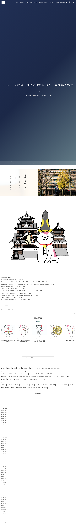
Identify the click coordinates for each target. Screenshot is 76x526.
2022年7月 (2, 493)
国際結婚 (10, 384)
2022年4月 (2, 499)
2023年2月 (2, 478)
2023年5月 (2, 472)
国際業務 (55, 382)
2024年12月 (3, 433)
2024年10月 (3, 437)
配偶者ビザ (68, 382)
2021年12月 (3, 507)
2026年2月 (2, 404)
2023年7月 (2, 468)
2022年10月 (3, 486)
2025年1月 (2, 431)
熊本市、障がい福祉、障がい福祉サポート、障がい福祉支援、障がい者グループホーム (30, 379)
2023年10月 (3, 462)
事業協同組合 (19, 387)
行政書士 (3, 368)
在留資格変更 (10, 379)
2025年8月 (2, 416)
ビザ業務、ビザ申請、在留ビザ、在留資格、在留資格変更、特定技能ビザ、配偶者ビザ (45, 368)
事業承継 (39, 387)
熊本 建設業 (48, 376)
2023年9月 (2, 464)
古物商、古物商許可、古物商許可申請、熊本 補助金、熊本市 (12, 371)
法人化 (69, 376)
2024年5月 (2, 447)
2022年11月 (3, 484)
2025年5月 (2, 422)
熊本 (19, 368)
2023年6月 (2, 470)
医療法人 (59, 384)
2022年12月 (3, 482)
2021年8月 (2, 515)
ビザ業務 (26, 384)
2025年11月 (3, 410)
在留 (21, 384)
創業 (3, 387)
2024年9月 (2, 439)
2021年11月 (3, 509)
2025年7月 (2, 418)
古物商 (34, 387)
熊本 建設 (16, 384)
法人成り (7, 387)
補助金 (13, 387)
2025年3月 (2, 426)
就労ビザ (49, 379)
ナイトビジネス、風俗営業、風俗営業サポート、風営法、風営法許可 (41, 373)
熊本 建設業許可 (57, 376)
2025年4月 (2, 424)
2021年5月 (2, 522)
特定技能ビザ (42, 382)
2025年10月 (3, 412)
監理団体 (32, 384)
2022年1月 (2, 505)
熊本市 (9, 368)
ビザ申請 (38, 384)
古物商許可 (45, 387)
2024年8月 (2, 441)
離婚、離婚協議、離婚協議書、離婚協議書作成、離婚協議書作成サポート (14, 373)
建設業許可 (65, 384)
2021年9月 (2, 513)
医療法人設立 (52, 384)
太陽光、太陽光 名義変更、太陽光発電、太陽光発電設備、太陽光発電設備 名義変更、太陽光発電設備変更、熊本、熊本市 (47, 371)
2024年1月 (2, 455)
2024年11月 (3, 435)
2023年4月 (2, 474)
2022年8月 (2, 491)
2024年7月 (2, 443)
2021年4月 (2, 524)
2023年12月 (3, 457)
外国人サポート (25, 368)
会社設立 (14, 368)
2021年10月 (3, 511)
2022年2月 (2, 503)
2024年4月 (2, 449)
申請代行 (49, 382)
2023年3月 (2, 476)
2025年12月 (3, 408)
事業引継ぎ (4, 384)
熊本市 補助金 (45, 384)
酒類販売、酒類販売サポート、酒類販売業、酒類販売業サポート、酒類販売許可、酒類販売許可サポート (20, 382)
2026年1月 (2, 406)
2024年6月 (2, 445)
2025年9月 (2, 414)
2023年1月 (2, 480)
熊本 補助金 (61, 382)
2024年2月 (2, 453)
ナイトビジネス (27, 387)
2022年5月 (2, 497)
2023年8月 (2, 466)
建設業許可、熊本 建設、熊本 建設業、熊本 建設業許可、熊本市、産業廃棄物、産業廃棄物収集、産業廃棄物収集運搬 (23, 376)
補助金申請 (72, 384)
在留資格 (3, 379)
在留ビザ (63, 376)
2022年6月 (2, 495)
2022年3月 (2, 501)
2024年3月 (2, 451)
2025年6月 (2, 420)
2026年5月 (2, 397)
